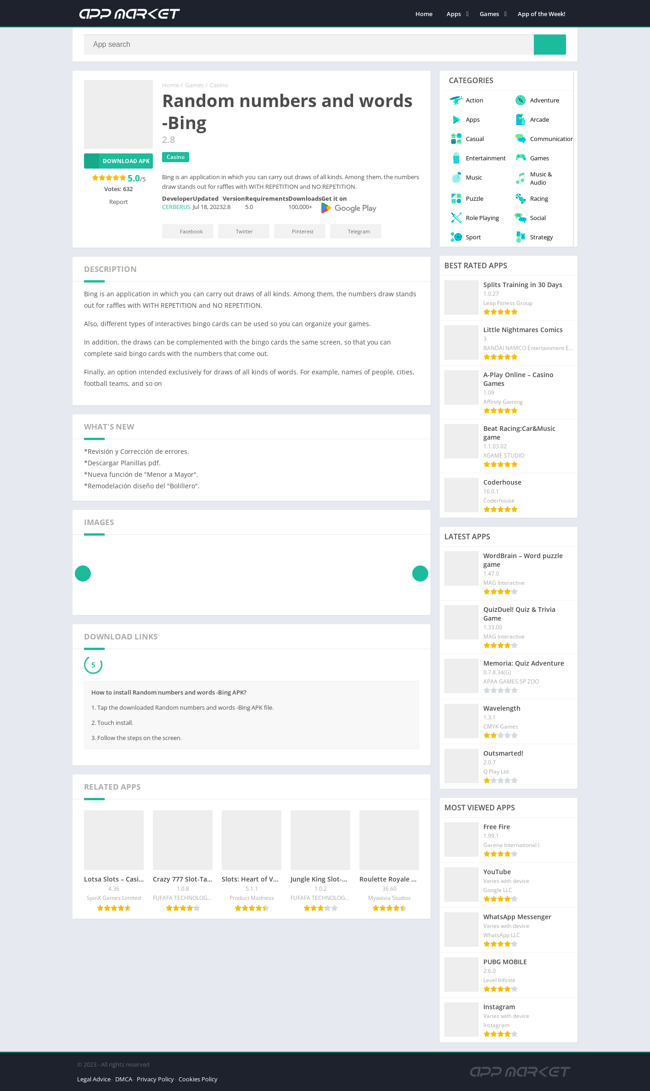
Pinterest (297, 231)
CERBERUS (176, 207)
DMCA (123, 1079)
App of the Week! (542, 14)
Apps (454, 14)
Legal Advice (94, 1079)
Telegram (353, 231)
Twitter (238, 231)
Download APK (117, 161)
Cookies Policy (198, 1079)
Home (423, 14)
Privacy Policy (155, 1079)
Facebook (185, 231)
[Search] (325, 44)
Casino (219, 85)
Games (489, 14)
